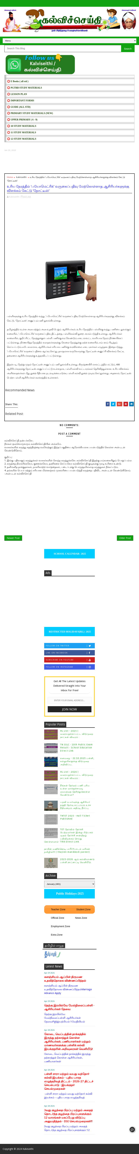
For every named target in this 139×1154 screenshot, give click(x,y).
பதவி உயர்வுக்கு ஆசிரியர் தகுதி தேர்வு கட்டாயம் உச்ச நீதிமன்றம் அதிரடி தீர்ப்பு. (75, 805)
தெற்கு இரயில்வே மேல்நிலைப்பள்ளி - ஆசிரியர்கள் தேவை (69, 1007)
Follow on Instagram (70, 667)
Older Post (125, 538)
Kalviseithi (28, 1148)
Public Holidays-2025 (69, 893)
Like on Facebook (70, 653)
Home (10, 177)
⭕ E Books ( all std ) (17, 81)
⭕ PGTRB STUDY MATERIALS (24, 88)
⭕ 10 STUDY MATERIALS (21, 126)
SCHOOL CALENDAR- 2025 (69, 553)
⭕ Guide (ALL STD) (18, 107)
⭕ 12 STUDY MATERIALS (21, 139)
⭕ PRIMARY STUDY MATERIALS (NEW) (30, 113)
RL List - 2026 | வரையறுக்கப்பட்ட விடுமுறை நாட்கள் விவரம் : (76, 775)
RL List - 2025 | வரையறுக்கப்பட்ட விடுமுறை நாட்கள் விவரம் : (76, 734)
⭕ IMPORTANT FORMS (20, 100)
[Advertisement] (69, 162)
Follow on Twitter (70, 645)
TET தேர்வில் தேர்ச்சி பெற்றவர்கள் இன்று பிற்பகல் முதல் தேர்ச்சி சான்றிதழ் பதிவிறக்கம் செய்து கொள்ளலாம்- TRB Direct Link (68, 835)
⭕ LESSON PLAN (17, 94)
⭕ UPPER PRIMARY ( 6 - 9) (22, 119)
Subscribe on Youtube (70, 660)
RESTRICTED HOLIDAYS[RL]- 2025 (69, 631)
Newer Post (13, 538)
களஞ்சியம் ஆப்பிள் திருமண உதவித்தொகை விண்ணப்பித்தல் (65, 978)
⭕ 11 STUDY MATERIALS (21, 132)
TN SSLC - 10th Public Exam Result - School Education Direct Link (76, 747)
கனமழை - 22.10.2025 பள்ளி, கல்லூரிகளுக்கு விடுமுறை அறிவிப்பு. (77, 761)
